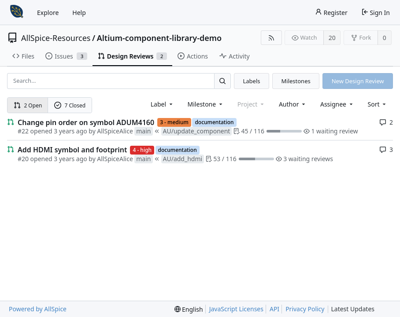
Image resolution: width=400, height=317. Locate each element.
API (274, 309)
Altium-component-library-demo (159, 37)
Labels (251, 81)
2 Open (28, 105)
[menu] (377, 104)
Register (331, 12)
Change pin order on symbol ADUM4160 (86, 122)
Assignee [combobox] (337, 104)
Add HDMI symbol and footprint (72, 149)
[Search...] (222, 80)
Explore (48, 12)
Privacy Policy (304, 309)
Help (79, 12)
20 (332, 37)
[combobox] (162, 104)
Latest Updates (360, 309)
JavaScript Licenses (236, 309)
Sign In (375, 12)
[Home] (16, 12)
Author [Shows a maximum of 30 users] (293, 104)
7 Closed (70, 105)
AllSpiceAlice (115, 131)
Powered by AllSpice (38, 309)
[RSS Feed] (271, 37)
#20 (23, 159)
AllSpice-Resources (55, 37)
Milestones (296, 81)
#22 (23, 131)
